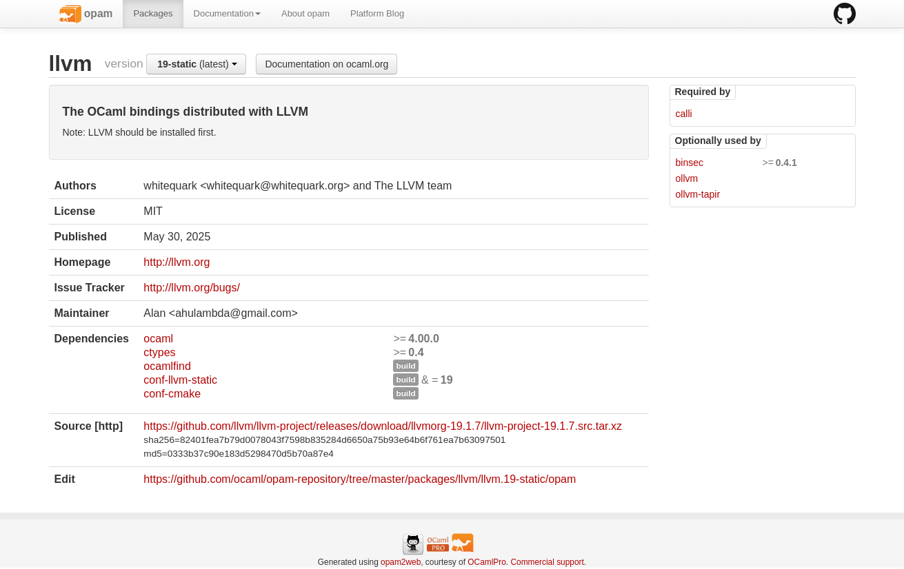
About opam (305, 13)
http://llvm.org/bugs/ (191, 287)
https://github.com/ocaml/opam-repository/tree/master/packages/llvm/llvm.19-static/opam (359, 479)
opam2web (401, 562)
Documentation (227, 13)
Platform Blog (377, 13)
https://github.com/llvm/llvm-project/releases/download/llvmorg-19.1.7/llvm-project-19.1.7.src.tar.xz (382, 426)
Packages (152, 13)
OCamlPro (487, 562)
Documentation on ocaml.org (326, 64)
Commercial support (546, 562)
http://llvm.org (176, 262)
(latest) (197, 64)
